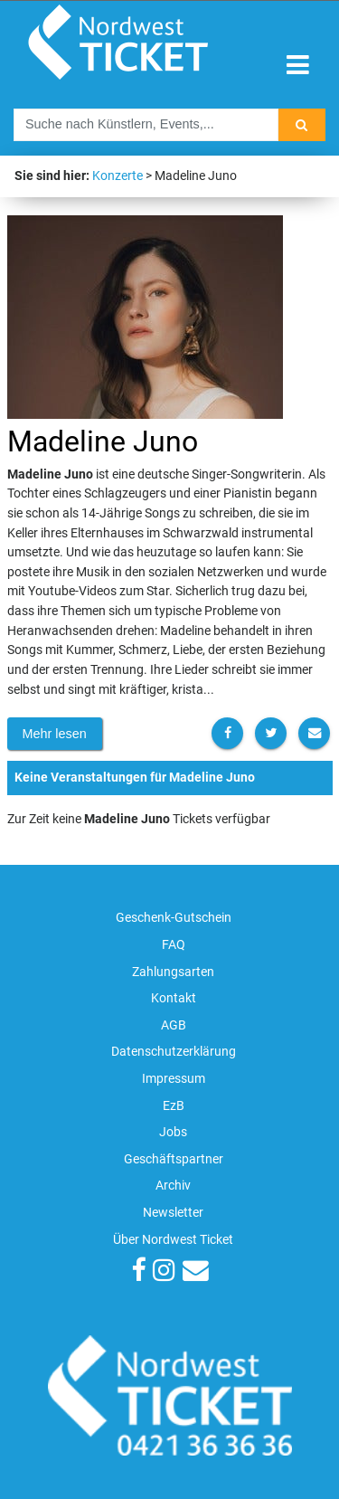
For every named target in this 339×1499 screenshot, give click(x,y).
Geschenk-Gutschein (173, 917)
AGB (173, 1025)
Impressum (173, 1078)
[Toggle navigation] (298, 65)
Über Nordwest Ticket (173, 1240)
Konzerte (117, 176)
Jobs (173, 1132)
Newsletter (173, 1212)
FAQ (173, 945)
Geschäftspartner (173, 1159)
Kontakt (173, 998)
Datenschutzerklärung (173, 1051)
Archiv (173, 1185)
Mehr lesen (55, 733)
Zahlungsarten (173, 972)
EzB (173, 1106)
